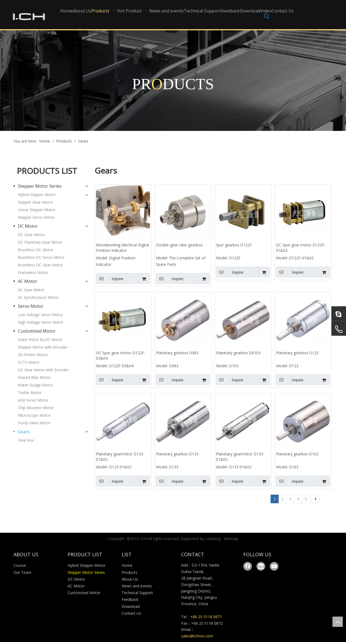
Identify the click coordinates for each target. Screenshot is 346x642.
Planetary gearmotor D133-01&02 (240, 456)
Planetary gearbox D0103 (238, 352)
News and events (137, 585)
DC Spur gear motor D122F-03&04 (120, 355)
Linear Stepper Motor (36, 209)
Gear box (26, 440)
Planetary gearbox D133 (177, 453)
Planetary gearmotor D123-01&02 (120, 456)
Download (131, 606)
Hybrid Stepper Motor (37, 194)
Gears (24, 432)
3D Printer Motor (33, 354)
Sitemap (231, 538)
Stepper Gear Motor (35, 202)
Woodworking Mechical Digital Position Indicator (122, 247)
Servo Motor (31, 306)
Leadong (213, 538)
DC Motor (28, 226)
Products (129, 572)
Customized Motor (37, 331)
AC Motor (27, 281)
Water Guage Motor (35, 385)
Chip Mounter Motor (36, 407)
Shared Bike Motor (34, 377)
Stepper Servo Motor (36, 217)
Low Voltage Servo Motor (40, 314)
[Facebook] (247, 566)
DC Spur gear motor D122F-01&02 (300, 247)
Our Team (22, 572)
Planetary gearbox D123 (297, 352)
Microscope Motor (34, 415)
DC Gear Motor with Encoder (43, 369)
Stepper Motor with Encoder (42, 347)
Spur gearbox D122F (234, 244)
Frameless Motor (33, 272)
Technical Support (137, 592)
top (337, 622)
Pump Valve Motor (34, 422)
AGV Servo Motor (33, 400)
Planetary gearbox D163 (297, 453)
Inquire (109, 278)
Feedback (130, 599)
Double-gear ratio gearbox (179, 244)
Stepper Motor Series (40, 186)
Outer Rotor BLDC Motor (40, 339)
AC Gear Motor (31, 289)
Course (20, 565)
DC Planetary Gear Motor (40, 242)
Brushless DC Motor (36, 249)
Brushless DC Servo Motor (41, 257)
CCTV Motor (28, 362)
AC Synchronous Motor (38, 297)
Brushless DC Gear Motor (40, 264)
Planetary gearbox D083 (177, 352)
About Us (130, 579)
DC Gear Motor (31, 234)
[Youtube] (274, 566)
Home (127, 565)
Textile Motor (30, 392)
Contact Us (131, 613)
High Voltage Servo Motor (40, 322)
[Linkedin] (261, 566)
